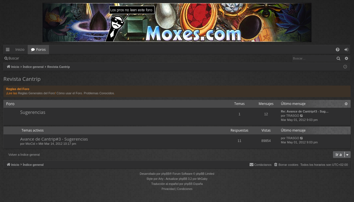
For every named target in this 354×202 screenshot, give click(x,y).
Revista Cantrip (22, 78)
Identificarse (36, 58)
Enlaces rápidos (9, 50)
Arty (161, 178)
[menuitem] (337, 49)
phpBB (165, 173)
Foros (41, 49)
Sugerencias (32, 112)
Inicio (19, 49)
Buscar (13, 58)
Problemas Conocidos (99, 93)
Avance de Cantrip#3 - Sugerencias (54, 139)
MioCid (30, 143)
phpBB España (193, 183)
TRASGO (292, 115)
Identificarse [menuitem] (348, 50)
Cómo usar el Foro (69, 93)
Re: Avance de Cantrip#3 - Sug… (305, 111)
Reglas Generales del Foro (36, 93)
